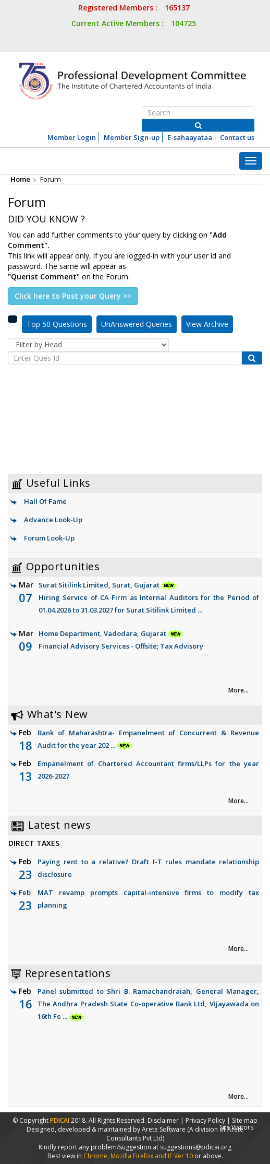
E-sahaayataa (189, 137)
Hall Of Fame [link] (45, 501)
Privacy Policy (205, 1120)
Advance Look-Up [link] (53, 519)
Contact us (237, 137)
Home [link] (20, 179)
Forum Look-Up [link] (49, 538)
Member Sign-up (131, 137)
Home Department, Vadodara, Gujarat (139, 640)
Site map (244, 1120)
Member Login (71, 137)
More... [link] (238, 690)
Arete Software (164, 1129)
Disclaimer (163, 1120)
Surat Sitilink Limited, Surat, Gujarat (139, 598)
